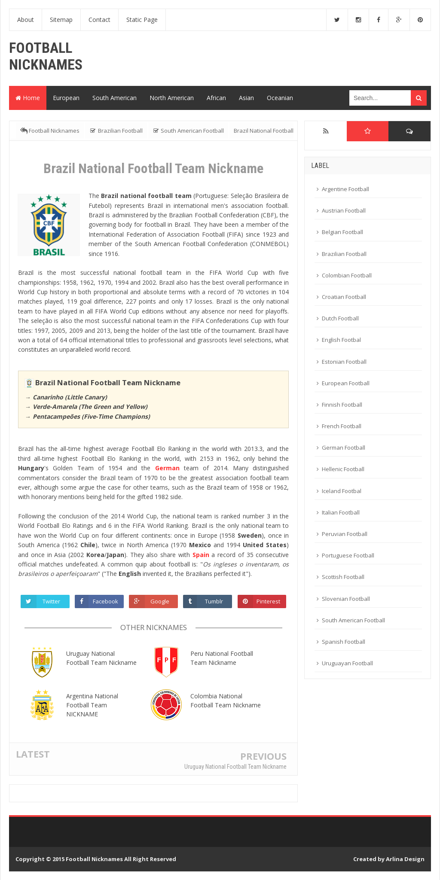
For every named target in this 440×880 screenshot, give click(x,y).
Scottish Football (343, 577)
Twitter (52, 601)
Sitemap (61, 19)
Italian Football (341, 512)
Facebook (106, 601)
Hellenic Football (343, 469)
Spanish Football (343, 642)
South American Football (353, 620)
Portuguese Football (348, 555)
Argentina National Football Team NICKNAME (92, 705)
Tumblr (214, 601)
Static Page (142, 19)
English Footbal (341, 340)
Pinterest (268, 601)
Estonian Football (344, 361)
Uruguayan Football (347, 663)
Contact (99, 19)
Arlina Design (405, 859)
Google (160, 601)
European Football (346, 383)
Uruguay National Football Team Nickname (101, 658)
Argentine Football (345, 189)
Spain (200, 555)
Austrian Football (344, 210)
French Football (341, 426)
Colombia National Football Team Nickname (225, 700)
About (25, 19)
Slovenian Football (346, 599)
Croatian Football (344, 297)
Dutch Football (340, 318)
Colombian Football (347, 275)
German (167, 468)
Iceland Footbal (341, 491)
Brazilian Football (344, 254)
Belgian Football (342, 232)
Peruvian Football (344, 534)
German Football (343, 447)
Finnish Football (342, 404)
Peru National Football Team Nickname (221, 658)
